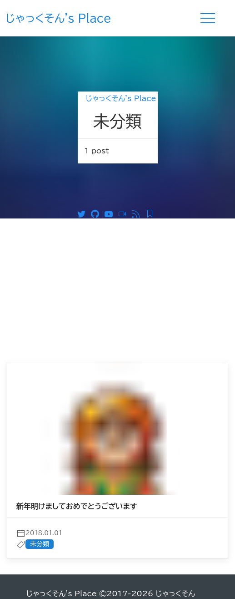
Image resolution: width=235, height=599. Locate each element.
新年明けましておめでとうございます (76, 506)
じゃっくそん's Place (58, 18)
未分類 (39, 544)
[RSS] (138, 213)
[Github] (97, 213)
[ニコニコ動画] (124, 213)
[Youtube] (111, 213)
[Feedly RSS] (152, 213)
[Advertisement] (117, 286)
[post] (117, 472)
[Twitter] (83, 213)
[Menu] (207, 18)
